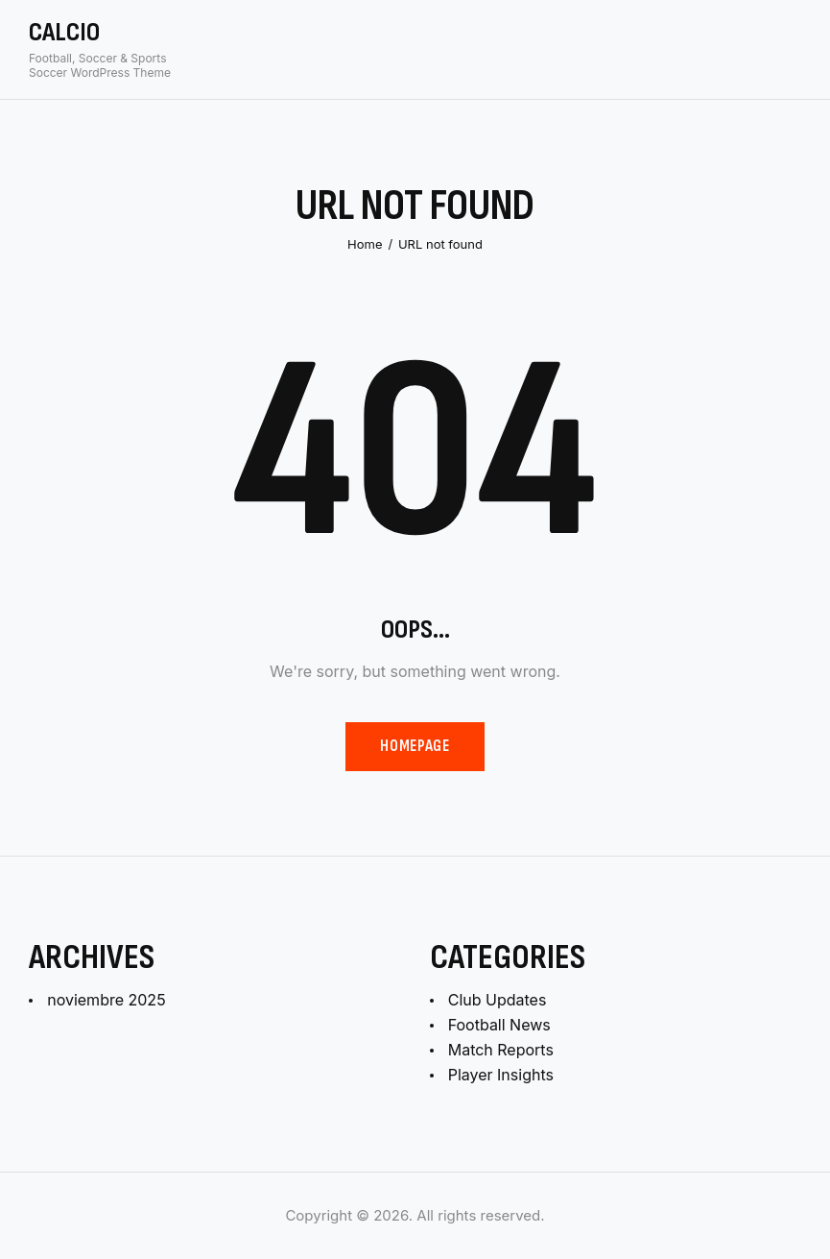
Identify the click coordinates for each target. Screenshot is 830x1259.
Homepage (414, 746)
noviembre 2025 (106, 999)
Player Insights (501, 1074)
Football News (499, 1024)
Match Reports (501, 1049)
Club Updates (497, 999)
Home (364, 244)
